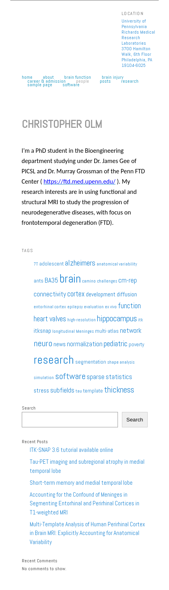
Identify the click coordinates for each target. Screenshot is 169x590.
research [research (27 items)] (54, 359)
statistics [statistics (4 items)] (119, 376)
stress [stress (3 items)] (41, 391)
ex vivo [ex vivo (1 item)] (111, 306)
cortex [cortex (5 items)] (76, 293)
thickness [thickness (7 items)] (119, 390)
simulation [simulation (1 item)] (44, 377)
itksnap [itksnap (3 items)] (42, 331)
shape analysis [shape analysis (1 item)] (121, 362)
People (82, 81)
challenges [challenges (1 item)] (107, 281)
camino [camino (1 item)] (89, 281)
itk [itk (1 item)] (140, 320)
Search (29, 408)
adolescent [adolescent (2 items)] (51, 263)
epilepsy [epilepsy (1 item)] (75, 306)
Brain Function (77, 78)
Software (71, 85)
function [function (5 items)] (129, 305)
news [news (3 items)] (59, 344)
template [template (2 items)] (93, 390)
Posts (105, 81)
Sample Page (39, 85)
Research (130, 81)
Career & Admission (46, 81)
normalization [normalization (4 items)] (85, 344)
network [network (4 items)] (130, 330)
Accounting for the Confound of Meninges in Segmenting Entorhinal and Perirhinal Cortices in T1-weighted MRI (84, 503)
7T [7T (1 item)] (36, 264)
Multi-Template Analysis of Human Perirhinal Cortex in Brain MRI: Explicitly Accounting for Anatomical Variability (87, 533)
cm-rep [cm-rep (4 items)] (127, 280)
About (48, 78)
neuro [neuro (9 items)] (43, 343)
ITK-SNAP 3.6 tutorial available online (71, 449)
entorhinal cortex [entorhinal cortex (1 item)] (50, 306)
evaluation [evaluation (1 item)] (94, 306)
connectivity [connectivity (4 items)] (50, 294)
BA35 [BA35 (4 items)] (51, 280)
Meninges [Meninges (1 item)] (85, 331)
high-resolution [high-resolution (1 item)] (81, 320)
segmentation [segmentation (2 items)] (90, 362)
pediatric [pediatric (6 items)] (115, 344)
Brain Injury (112, 78)
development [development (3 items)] (101, 294)
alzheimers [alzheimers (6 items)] (80, 263)
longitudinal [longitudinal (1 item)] (63, 331)
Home (27, 78)
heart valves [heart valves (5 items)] (50, 318)
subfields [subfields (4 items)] (62, 390)
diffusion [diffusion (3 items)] (127, 294)
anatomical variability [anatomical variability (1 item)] (117, 264)
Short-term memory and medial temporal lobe (81, 482)
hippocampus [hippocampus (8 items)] (117, 318)
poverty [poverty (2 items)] (136, 344)
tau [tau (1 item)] (79, 391)
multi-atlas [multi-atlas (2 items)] (107, 331)
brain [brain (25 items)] (70, 278)
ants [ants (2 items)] (39, 280)
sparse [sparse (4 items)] (95, 376)
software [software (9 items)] (70, 375)
